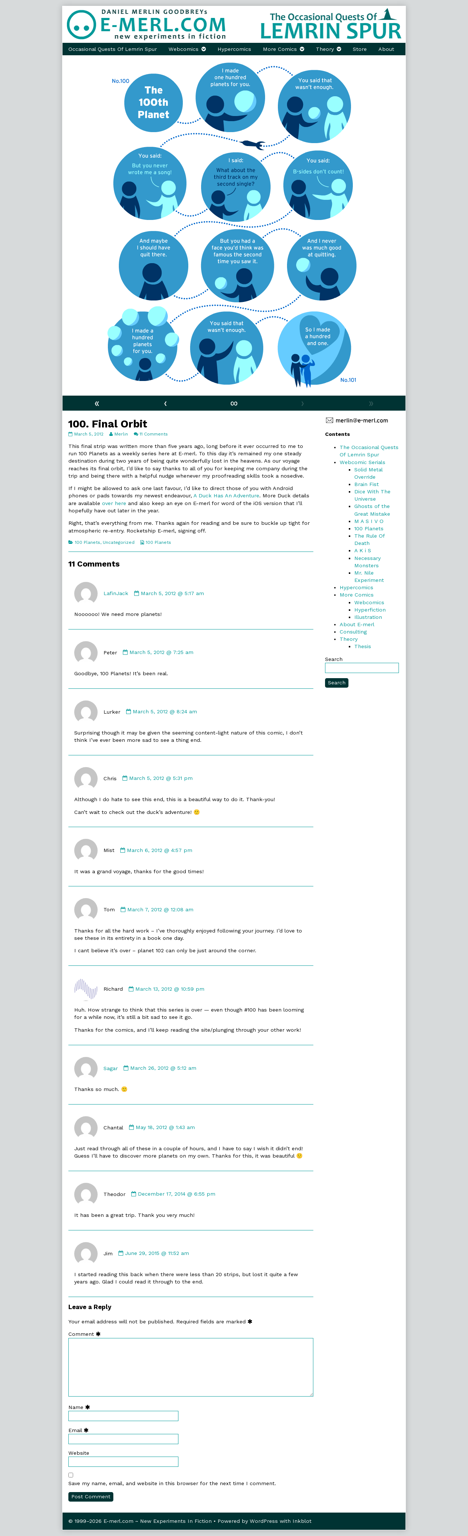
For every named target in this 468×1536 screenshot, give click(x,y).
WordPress (264, 1521)
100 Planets (87, 542)
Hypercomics (234, 49)
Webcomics (184, 49)
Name (80, 1407)
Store (360, 49)
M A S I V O (369, 521)
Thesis (362, 646)
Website (78, 1453)
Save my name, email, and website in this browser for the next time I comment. (172, 1483)
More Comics (280, 49)
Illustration (368, 617)
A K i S (362, 550)
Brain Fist (366, 484)
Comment (86, 1334)
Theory (325, 49)
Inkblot (302, 1521)
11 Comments (154, 434)
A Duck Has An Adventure (226, 495)
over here (114, 503)
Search (334, 659)
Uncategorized (119, 542)
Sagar (110, 1068)
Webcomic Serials (362, 462)
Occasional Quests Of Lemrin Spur (112, 49)
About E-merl (357, 624)
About (386, 49)
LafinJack (115, 593)
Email (80, 1430)
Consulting (353, 632)
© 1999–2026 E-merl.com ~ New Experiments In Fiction (140, 1521)
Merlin (121, 434)
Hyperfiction (370, 610)
